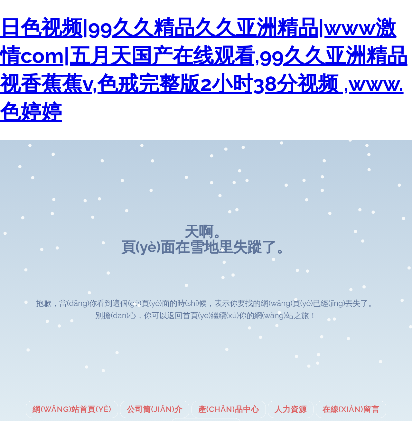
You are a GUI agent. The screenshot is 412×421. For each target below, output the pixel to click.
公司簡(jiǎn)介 (155, 409)
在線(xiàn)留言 (351, 409)
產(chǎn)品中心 (228, 409)
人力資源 (291, 409)
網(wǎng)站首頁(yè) (72, 409)
